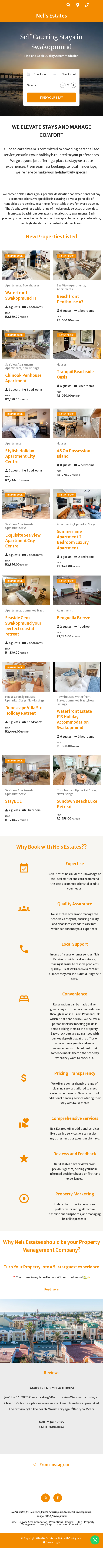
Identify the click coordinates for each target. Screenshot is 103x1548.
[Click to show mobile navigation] (97, 5)
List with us (61, 1524)
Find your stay (51, 97)
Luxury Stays (45, 1524)
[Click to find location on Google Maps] (77, 5)
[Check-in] (43, 74)
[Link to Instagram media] (17, 1476)
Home (13, 1522)
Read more (51, 1289)
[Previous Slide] (7, 265)
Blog (79, 1522)
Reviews (70, 1522)
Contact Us (75, 1524)
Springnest (75, 1538)
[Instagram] (45, 1497)
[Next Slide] (44, 265)
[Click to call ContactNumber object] (86, 5)
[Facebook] (57, 1497)
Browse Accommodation (33, 1522)
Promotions (56, 1522)
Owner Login (51, 1542)
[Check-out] (67, 74)
